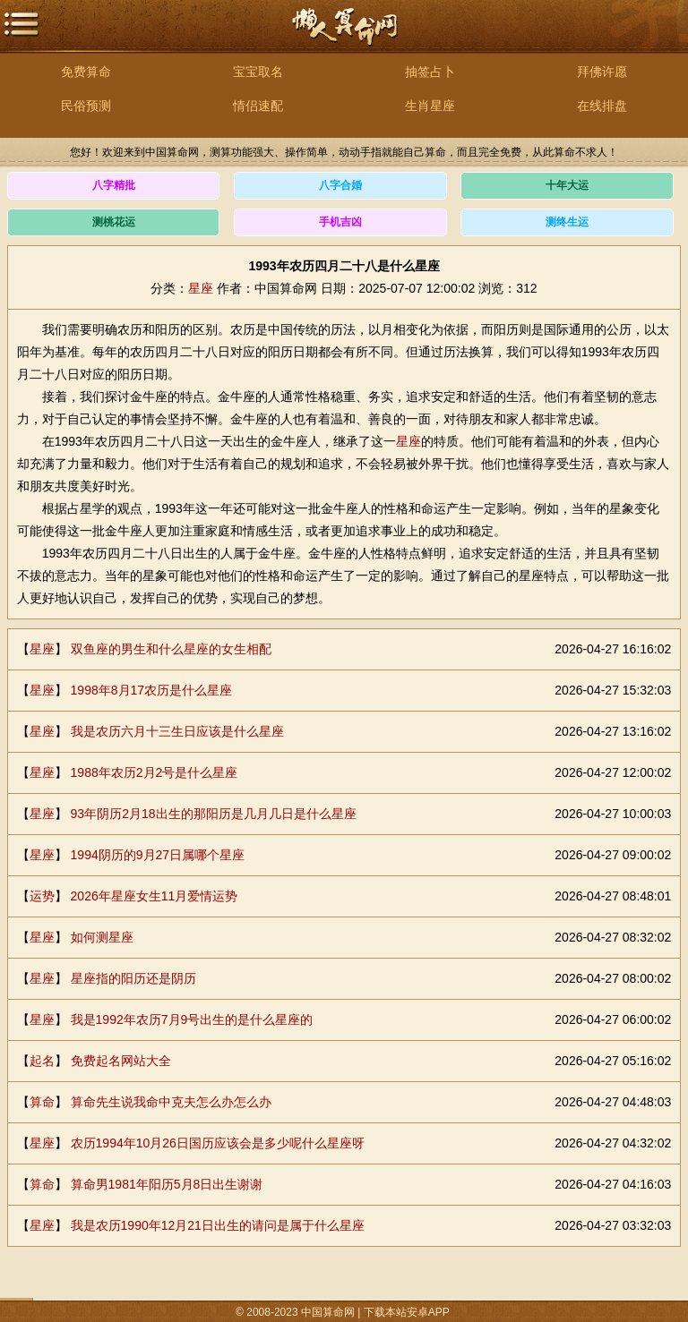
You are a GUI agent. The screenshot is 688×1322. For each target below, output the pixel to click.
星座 (200, 288)
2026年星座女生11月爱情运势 (154, 896)
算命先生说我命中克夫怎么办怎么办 (171, 1102)
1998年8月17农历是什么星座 (152, 690)
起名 (42, 1060)
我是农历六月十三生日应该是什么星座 (177, 731)
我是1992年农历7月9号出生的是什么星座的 (192, 1019)
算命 (42, 1102)
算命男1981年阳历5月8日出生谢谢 (167, 1184)
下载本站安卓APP (407, 1312)
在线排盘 (602, 105)
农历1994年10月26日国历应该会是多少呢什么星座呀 (218, 1143)
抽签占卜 (430, 71)
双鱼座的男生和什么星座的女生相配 (171, 649)
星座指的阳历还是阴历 (133, 978)
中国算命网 (344, 36)
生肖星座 (430, 105)
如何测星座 (102, 937)
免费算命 (86, 71)
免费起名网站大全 (121, 1060)
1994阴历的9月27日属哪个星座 (158, 855)
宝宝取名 (258, 71)
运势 (42, 896)
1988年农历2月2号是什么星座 (154, 772)
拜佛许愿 (602, 71)
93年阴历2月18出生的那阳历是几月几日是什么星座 (214, 813)
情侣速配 (258, 105)
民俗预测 (86, 105)
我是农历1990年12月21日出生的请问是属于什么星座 (218, 1225)
